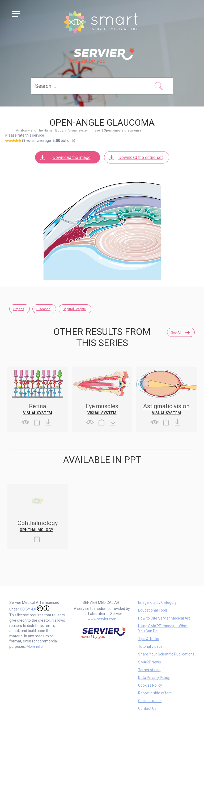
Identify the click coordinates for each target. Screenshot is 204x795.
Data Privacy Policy (154, 677)
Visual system (79, 130)
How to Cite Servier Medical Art (164, 618)
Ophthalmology (36, 530)
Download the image (65, 157)
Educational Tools (153, 610)
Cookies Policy (150, 685)
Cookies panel (150, 701)
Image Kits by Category (157, 602)
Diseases (43, 309)
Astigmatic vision (166, 406)
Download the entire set (135, 157)
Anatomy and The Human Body (39, 130)
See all (180, 332)
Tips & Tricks (148, 639)
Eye (97, 130)
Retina (37, 406)
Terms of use (149, 670)
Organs (18, 309)
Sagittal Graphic (74, 309)
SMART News (149, 662)
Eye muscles (102, 406)
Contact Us (147, 708)
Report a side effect (155, 693)
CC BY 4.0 (34, 608)
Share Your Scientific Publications (166, 654)
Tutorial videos (150, 646)
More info (35, 646)
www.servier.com (102, 619)
